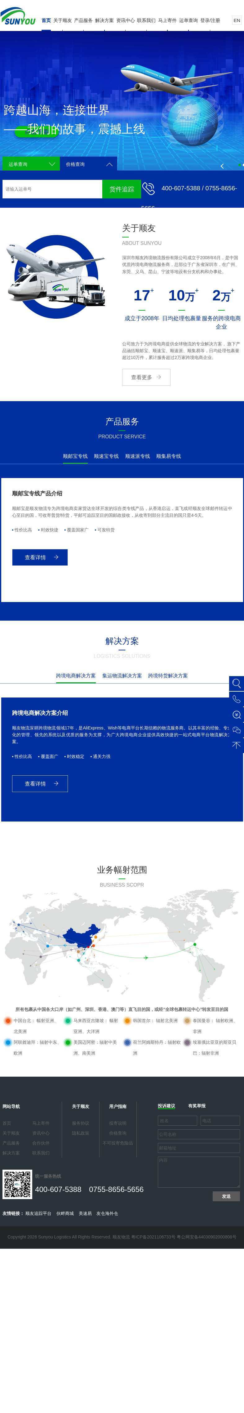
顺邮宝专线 (75, 456)
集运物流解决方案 (122, 675)
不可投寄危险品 (118, 1143)
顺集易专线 (168, 456)
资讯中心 (125, 20)
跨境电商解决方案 (76, 675)
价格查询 (75, 164)
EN (236, 20)
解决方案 (104, 20)
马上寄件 (167, 20)
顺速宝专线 (106, 456)
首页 (46, 20)
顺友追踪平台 (38, 1213)
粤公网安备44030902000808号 (207, 1236)
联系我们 (146, 20)
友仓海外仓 (107, 1213)
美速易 (85, 1213)
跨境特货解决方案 (168, 675)
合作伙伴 (41, 1143)
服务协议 (80, 1123)
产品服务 (83, 20)
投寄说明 (117, 1123)
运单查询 (188, 20)
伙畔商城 (65, 1213)
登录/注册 (210, 20)
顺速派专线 (137, 456)
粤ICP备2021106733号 (153, 1236)
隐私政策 (80, 1133)
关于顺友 (62, 20)
